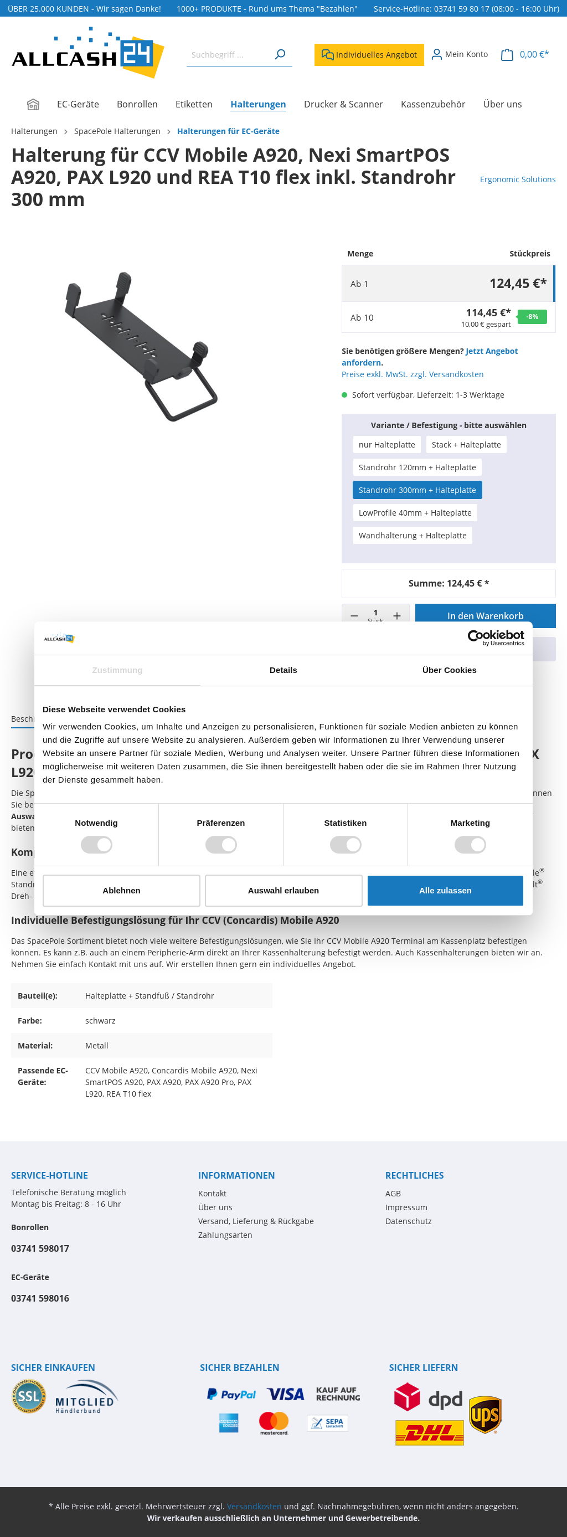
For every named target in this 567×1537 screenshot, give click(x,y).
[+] (397, 616)
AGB (393, 1193)
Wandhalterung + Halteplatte (413, 535)
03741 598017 (40, 1248)
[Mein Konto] (459, 54)
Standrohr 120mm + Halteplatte (417, 467)
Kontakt (212, 1193)
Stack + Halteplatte (466, 444)
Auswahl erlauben (283, 890)
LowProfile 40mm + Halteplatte (415, 512)
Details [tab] (283, 670)
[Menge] (375, 616)
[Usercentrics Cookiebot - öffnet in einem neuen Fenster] (475, 638)
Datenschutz (408, 1221)
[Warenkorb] (525, 54)
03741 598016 (40, 1298)
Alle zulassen (445, 890)
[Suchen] (279, 54)
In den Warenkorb (485, 616)
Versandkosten (254, 1506)
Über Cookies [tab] (449, 670)
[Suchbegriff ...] (227, 54)
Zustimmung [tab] (117, 670)
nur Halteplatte (387, 444)
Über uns (215, 1207)
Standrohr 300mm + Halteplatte (417, 490)
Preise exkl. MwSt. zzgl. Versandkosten (413, 374)
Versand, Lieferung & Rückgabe (256, 1221)
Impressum (406, 1207)
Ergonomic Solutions (518, 179)
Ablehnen (121, 890)
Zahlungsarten (225, 1235)
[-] (354, 616)
